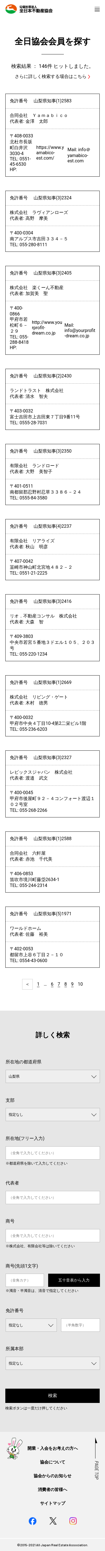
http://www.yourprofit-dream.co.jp (47, 328)
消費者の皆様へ (52, 1489)
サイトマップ (52, 1503)
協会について (52, 1462)
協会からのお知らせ (52, 1475)
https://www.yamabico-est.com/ (50, 153)
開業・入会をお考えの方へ (52, 1448)
